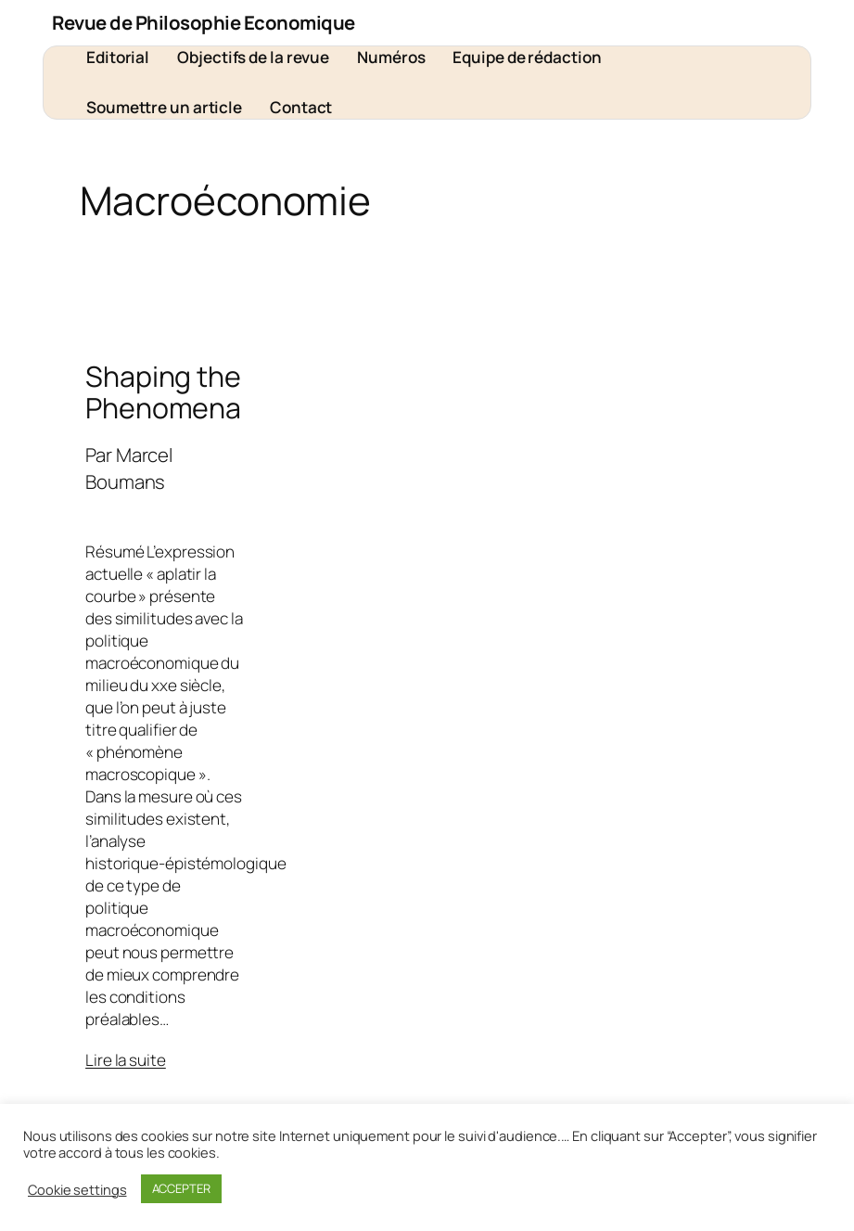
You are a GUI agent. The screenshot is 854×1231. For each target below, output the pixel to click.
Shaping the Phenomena (163, 392)
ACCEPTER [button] (181, 1188)
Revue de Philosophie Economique (203, 22)
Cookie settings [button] (77, 1189)
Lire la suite (125, 1060)
